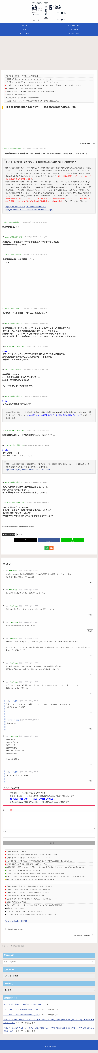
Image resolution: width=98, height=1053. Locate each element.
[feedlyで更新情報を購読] (46, 548)
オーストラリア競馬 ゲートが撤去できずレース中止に (23, 1008)
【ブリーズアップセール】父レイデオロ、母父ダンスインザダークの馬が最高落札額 (34, 908)
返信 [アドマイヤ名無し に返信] (90, 582)
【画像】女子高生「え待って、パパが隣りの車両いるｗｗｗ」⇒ (27, 896)
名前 (4, 835)
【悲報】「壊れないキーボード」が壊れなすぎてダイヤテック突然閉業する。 (31, 91)
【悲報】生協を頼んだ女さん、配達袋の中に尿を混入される (26, 899)
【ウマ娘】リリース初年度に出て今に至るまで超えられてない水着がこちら (31, 918)
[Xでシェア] (25, 540)
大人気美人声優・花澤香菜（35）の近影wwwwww (22, 98)
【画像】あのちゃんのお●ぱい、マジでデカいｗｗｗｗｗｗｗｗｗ (28, 861)
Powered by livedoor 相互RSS (16, 924)
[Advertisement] (49, 53)
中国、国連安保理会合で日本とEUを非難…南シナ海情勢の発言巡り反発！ (30, 883)
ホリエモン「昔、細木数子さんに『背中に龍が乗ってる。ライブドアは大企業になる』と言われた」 (39, 864)
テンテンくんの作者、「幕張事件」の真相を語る (22, 76)
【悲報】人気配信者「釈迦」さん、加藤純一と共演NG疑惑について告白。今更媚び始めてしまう (38, 877)
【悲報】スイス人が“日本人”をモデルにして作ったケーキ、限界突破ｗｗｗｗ (31, 902)
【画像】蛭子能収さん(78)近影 (16, 95)
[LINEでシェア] (72, 540)
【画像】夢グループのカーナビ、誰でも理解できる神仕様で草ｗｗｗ (29, 889)
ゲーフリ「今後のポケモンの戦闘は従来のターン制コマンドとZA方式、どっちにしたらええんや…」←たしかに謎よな (45, 880)
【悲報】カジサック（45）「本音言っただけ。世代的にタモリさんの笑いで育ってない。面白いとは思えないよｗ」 (44, 85)
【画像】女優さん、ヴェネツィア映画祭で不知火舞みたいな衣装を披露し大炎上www (34, 101)
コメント (7, 810)
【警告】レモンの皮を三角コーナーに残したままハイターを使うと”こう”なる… (32, 82)
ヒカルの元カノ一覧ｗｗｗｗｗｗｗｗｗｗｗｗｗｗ (23, 873)
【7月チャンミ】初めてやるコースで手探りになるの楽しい (25, 915)
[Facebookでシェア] (49, 540)
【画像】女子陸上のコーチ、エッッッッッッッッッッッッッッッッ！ (28, 79)
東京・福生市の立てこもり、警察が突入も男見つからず (24, 88)
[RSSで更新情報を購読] (51, 548)
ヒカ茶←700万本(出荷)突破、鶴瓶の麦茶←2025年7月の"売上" (26, 867)
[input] (49, 965)
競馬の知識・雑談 (9, 534)
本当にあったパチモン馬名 (15, 911)
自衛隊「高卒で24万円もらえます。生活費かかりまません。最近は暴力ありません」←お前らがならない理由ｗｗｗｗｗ (46, 870)
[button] (93, 965)
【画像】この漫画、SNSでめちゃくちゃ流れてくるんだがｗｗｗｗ (28, 893)
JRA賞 (19, 534)
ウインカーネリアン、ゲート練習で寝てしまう (21, 1013)
